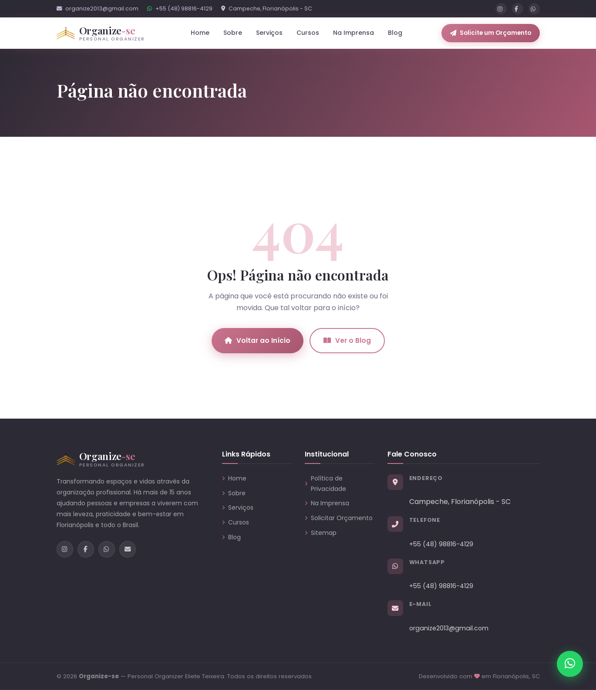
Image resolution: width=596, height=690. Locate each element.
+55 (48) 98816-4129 (179, 8)
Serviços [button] (269, 32)
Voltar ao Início (257, 340)
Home (200, 32)
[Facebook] (517, 8)
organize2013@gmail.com (97, 8)
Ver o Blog (347, 340)
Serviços (237, 507)
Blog (395, 32)
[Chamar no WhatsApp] (570, 664)
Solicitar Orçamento (339, 518)
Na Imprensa (353, 32)
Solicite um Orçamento (490, 33)
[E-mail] (127, 549)
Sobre (232, 32)
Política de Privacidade (325, 483)
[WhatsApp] (534, 8)
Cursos (307, 32)
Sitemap (321, 532)
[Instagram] (501, 8)
